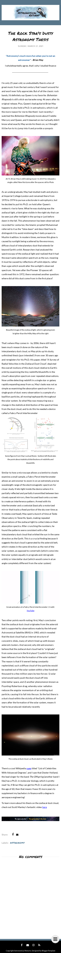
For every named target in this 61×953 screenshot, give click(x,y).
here (44, 807)
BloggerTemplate (48, 951)
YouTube (30, 610)
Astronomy (17, 842)
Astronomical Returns (22, 951)
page (29, 768)
